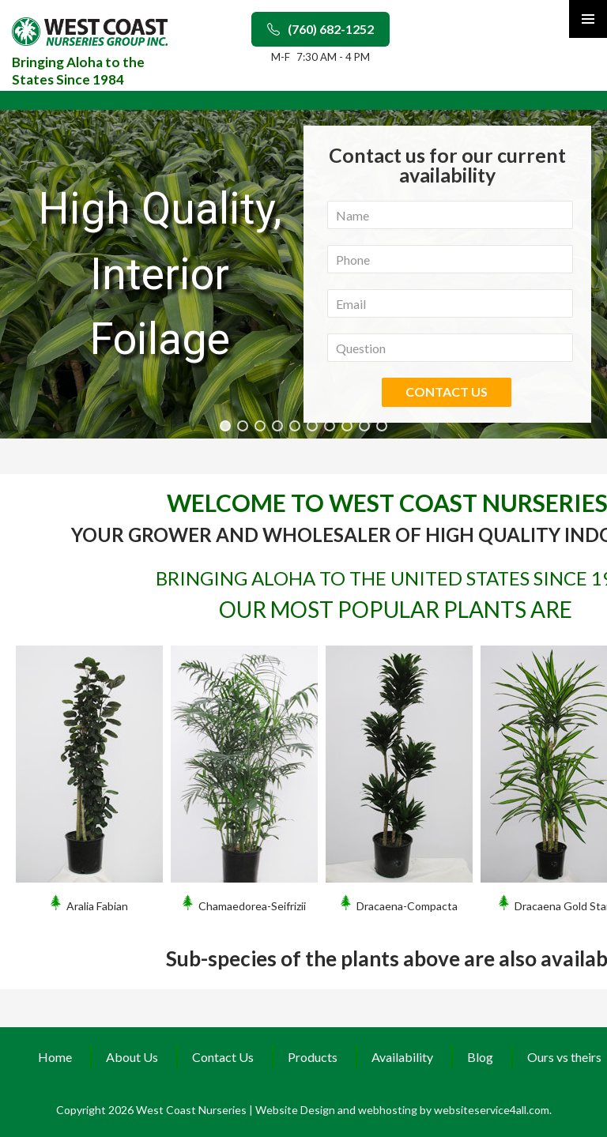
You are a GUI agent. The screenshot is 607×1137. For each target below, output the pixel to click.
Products (312, 1056)
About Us (132, 1056)
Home (55, 1056)
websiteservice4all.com (491, 1109)
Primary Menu (588, 19)
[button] (225, 425)
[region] (303, 274)
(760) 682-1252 (320, 28)
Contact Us (223, 1056)
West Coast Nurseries (192, 1109)
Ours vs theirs (564, 1056)
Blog (480, 1056)
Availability (402, 1056)
